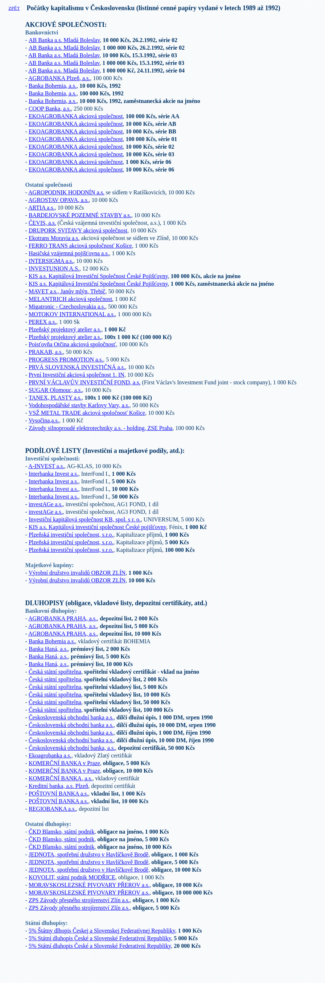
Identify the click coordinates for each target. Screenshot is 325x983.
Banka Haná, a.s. (48, 649)
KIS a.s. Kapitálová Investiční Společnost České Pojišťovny (98, 276)
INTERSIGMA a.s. (51, 261)
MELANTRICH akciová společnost (70, 299)
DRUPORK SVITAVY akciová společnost (78, 230)
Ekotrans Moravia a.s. (54, 238)
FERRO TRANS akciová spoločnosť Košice (80, 246)
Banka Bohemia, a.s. (53, 86)
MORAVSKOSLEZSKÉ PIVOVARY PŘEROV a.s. (89, 885)
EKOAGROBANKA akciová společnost (76, 116)
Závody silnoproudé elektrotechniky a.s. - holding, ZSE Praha (100, 428)
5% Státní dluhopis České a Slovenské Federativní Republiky (100, 938)
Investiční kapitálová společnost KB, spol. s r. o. (85, 519)
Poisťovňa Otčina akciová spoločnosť (72, 344)
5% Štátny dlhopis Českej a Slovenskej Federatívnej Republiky (102, 931)
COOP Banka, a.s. (50, 109)
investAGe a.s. (46, 504)
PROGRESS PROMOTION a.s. (66, 359)
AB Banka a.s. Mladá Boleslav (64, 40)
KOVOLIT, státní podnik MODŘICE (72, 877)
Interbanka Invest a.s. (53, 474)
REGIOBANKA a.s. (52, 809)
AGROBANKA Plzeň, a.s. (59, 78)
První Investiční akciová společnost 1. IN (76, 375)
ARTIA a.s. (41, 208)
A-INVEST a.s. (46, 466)
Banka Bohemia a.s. (52, 641)
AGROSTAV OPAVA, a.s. (58, 200)
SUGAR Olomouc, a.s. (55, 390)
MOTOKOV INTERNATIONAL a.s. (72, 314)
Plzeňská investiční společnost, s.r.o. (71, 535)
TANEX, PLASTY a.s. (55, 398)
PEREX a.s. (42, 322)
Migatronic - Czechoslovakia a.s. (67, 306)
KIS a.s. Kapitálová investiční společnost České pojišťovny (97, 527)
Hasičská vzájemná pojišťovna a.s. (69, 253)
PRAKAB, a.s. (46, 352)
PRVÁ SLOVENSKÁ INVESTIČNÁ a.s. (77, 367)
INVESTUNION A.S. (54, 268)
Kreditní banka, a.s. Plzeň (58, 786)
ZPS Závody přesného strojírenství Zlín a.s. (79, 900)
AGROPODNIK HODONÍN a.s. (66, 192)
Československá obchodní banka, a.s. (72, 748)
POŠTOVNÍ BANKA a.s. (58, 793)
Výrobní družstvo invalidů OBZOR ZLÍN (77, 573)
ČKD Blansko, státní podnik (61, 832)
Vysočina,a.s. (44, 420)
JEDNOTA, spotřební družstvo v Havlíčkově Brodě (88, 854)
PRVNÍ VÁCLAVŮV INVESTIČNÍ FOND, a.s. (85, 382)
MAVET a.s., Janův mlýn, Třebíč (67, 291)
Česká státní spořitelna (55, 672)
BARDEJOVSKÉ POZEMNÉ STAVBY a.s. (80, 215)
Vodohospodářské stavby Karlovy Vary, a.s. (79, 405)
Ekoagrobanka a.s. (50, 755)
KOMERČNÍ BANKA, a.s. (60, 778)
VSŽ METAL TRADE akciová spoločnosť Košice (87, 413)
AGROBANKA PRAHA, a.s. (62, 618)
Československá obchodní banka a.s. (71, 717)
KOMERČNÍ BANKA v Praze (64, 763)
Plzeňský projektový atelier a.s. (65, 329)
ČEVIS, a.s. (42, 223)
